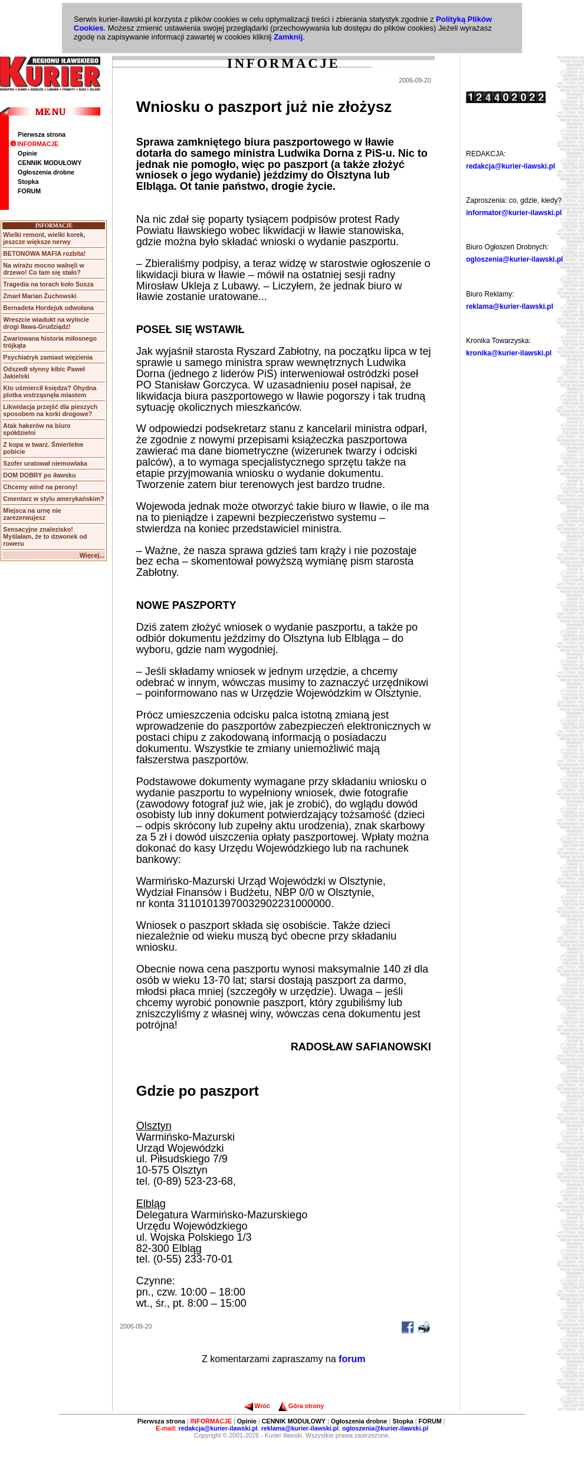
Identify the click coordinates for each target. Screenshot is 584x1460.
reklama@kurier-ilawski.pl (509, 306)
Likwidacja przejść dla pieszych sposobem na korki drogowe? (50, 410)
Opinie (27, 153)
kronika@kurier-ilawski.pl (509, 353)
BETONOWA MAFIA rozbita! (44, 253)
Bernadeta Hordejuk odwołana (48, 307)
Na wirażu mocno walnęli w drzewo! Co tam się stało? (43, 269)
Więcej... (92, 555)
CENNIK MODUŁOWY (49, 162)
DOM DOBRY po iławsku (39, 475)
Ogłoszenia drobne (46, 172)
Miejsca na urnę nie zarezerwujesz (32, 514)
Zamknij (288, 36)
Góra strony (301, 1405)
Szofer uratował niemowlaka (45, 463)
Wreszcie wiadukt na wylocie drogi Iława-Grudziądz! (46, 323)
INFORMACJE (34, 143)
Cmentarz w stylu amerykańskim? (53, 498)
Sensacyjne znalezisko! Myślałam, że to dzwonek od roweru (45, 536)
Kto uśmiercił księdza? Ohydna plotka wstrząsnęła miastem (49, 391)
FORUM (29, 191)
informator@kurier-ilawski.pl (514, 213)
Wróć (257, 1405)
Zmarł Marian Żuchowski (39, 295)
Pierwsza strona (41, 134)
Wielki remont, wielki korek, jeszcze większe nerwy (44, 238)
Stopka (28, 181)
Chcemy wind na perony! (40, 486)
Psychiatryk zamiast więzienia (48, 357)
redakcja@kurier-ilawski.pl (510, 166)
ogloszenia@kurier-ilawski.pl (514, 259)
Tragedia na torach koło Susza (48, 284)
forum (352, 1359)
